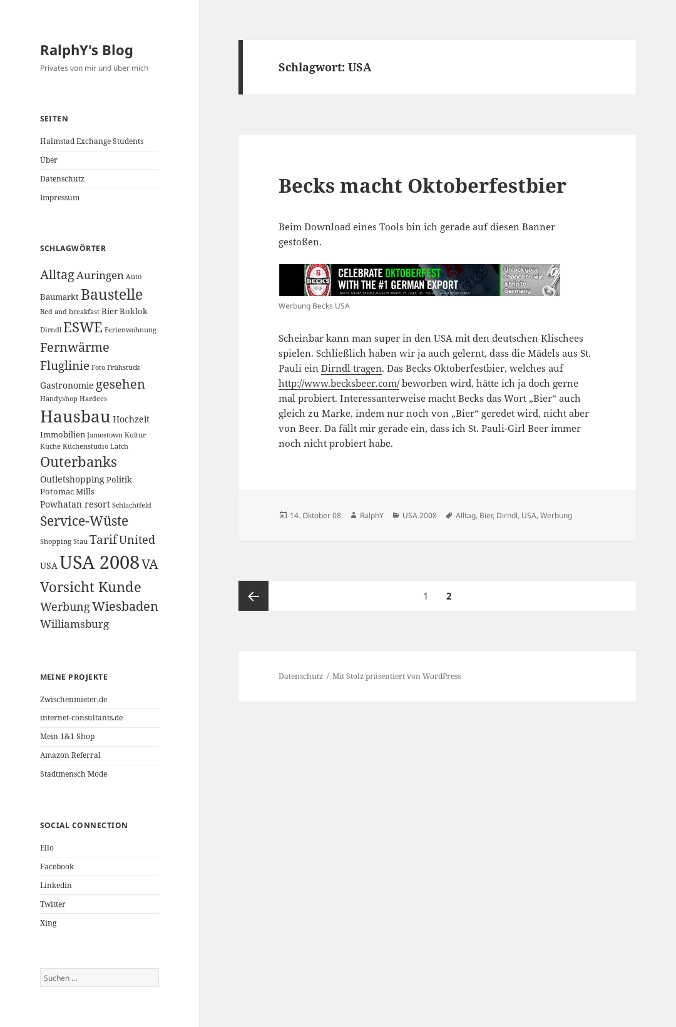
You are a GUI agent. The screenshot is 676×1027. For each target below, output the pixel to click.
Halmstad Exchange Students (91, 141)
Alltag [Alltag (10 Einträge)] (57, 274)
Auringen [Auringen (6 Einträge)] (100, 275)
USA (528, 515)
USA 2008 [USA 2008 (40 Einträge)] (99, 562)
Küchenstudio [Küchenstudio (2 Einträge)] (85, 446)
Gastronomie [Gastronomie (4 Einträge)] (67, 385)
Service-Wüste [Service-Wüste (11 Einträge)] (84, 520)
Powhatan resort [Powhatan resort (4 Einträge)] (75, 504)
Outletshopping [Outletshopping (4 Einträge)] (72, 479)
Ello (47, 847)
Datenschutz (62, 178)
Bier (486, 515)
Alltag (466, 515)
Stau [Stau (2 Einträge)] (80, 541)
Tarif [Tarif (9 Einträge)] (103, 539)
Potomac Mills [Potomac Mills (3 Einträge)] (67, 491)
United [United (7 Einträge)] (137, 539)
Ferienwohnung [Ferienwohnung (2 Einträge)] (130, 329)
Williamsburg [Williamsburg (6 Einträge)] (74, 623)
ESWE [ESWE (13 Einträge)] (83, 327)
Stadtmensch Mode (73, 774)
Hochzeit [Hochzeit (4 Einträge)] (131, 419)
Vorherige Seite (253, 596)
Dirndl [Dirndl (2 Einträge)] (50, 329)
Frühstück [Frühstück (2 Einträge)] (123, 367)
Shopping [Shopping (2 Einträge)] (55, 541)
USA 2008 (419, 515)
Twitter (53, 904)
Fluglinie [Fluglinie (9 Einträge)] (65, 365)
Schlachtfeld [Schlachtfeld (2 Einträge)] (131, 505)
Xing (48, 922)
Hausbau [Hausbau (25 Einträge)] (75, 416)
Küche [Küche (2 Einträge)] (50, 446)
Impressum (59, 197)
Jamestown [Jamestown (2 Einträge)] (105, 435)
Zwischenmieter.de (73, 699)
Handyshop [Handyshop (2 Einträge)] (59, 398)
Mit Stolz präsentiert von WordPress (396, 676)
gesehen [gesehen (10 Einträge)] (120, 384)
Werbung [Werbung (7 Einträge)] (65, 606)
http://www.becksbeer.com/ (339, 383)
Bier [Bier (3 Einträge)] (109, 311)
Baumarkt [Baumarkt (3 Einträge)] (59, 296)
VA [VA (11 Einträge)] (149, 564)
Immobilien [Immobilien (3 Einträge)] (62, 434)
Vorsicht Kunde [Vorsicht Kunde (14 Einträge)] (90, 586)
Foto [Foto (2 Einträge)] (98, 367)
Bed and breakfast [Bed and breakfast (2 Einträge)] (70, 311)
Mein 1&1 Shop (67, 736)
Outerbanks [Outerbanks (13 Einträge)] (78, 461)
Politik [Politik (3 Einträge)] (119, 479)
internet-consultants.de (81, 717)
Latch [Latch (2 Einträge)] (119, 446)
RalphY (372, 515)
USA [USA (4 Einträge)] (49, 565)
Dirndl (507, 515)
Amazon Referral (70, 755)
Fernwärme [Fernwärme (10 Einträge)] (75, 347)
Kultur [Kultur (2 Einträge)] (135, 435)
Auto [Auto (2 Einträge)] (133, 276)
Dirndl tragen (351, 368)
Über (49, 160)
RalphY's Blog (86, 49)
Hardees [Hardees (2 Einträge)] (93, 398)
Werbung (556, 515)
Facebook (57, 866)
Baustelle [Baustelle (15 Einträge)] (112, 294)
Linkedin (56, 885)
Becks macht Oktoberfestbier (422, 185)
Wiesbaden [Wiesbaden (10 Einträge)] (125, 606)
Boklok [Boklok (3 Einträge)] (134, 311)
